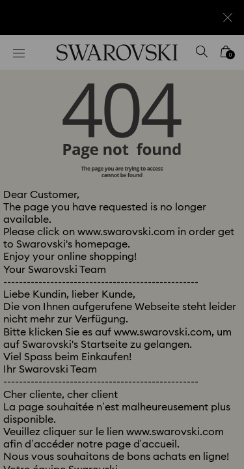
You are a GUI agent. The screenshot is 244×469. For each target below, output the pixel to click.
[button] (216, 58)
